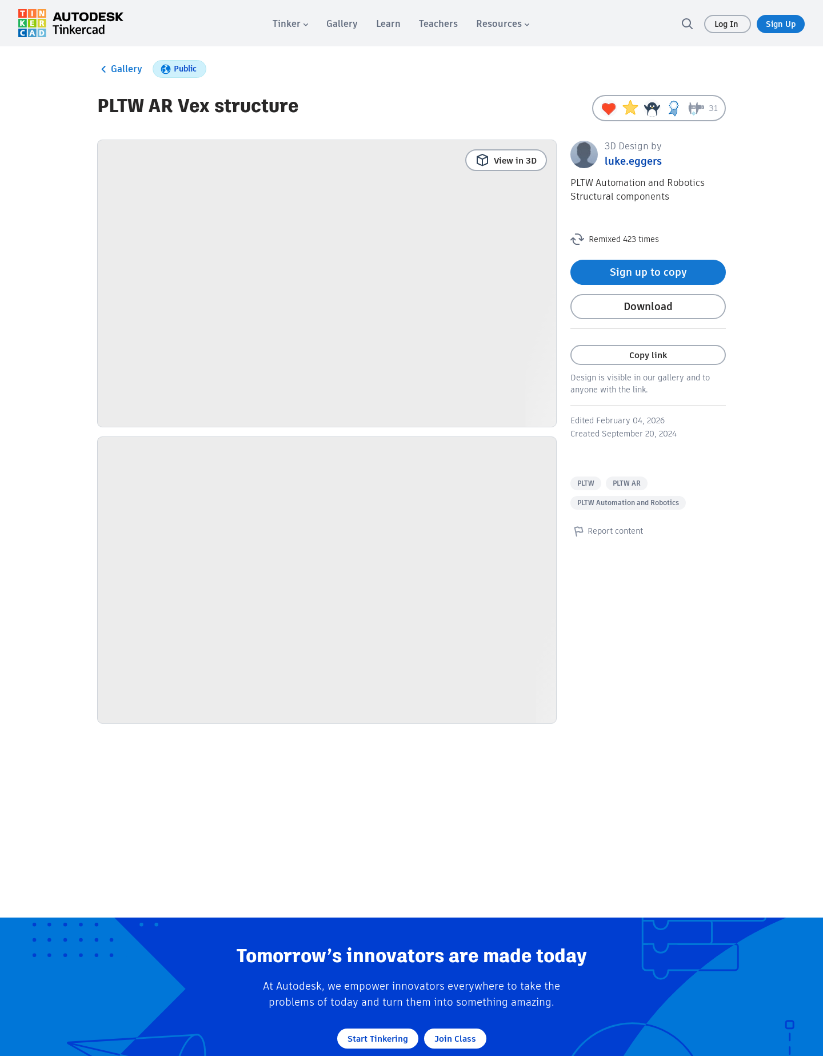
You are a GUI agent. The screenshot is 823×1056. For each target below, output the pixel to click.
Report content (606, 530)
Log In (727, 24)
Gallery (119, 69)
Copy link (648, 355)
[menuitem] (290, 24)
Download (648, 306)
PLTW (585, 483)
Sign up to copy (648, 272)
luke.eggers (633, 161)
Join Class (455, 1039)
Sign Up (781, 24)
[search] (687, 23)
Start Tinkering (377, 1039)
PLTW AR (627, 483)
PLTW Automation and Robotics (628, 502)
